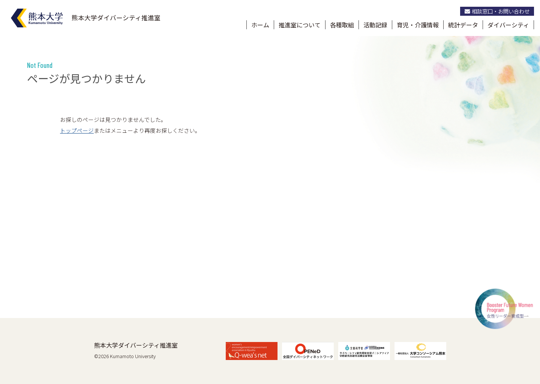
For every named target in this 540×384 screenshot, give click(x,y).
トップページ (77, 130)
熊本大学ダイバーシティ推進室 (136, 345)
